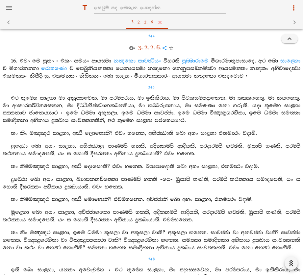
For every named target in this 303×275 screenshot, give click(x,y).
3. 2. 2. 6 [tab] (153, 22)
